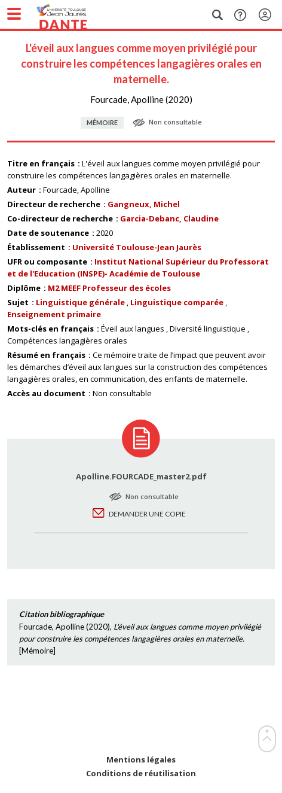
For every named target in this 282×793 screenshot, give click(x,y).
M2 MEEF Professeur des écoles (109, 287)
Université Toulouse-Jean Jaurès (136, 247)
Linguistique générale (80, 302)
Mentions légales (141, 759)
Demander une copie (147, 513)
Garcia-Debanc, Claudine (169, 218)
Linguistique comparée (176, 302)
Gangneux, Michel (144, 204)
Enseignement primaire (54, 314)
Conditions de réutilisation (141, 773)
